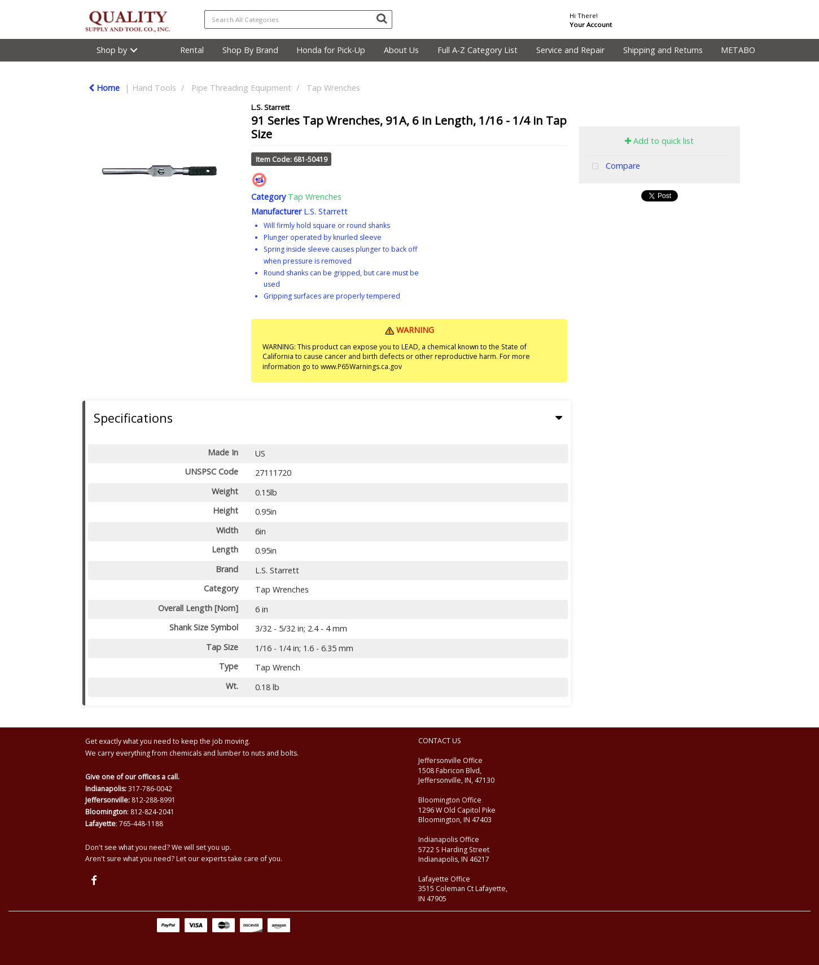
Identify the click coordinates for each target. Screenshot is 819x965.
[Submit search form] (381, 18)
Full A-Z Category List (477, 50)
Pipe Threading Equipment (241, 87)
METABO (738, 50)
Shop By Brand (250, 50)
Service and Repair (570, 50)
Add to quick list (659, 140)
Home (104, 87)
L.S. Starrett (270, 107)
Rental (192, 50)
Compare (613, 167)
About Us (401, 50)
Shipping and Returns (663, 50)
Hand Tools (154, 87)
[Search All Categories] (298, 19)
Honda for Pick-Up (330, 50)
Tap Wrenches (333, 87)
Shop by (112, 50)
